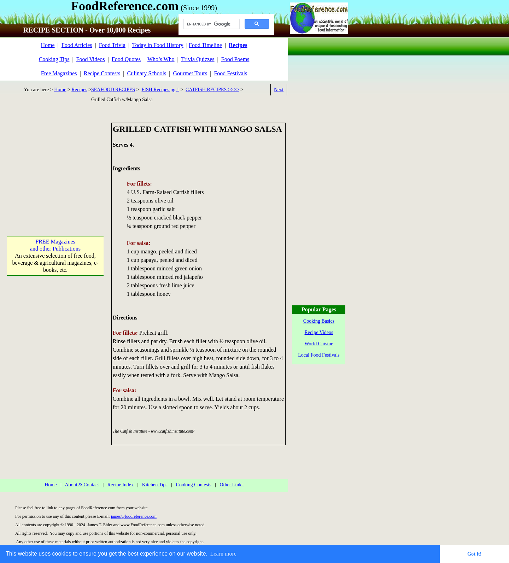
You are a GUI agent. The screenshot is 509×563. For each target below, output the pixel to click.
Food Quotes (126, 59)
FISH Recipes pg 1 (160, 89)
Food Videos (90, 59)
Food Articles (77, 45)
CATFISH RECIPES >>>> (212, 89)
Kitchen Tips (155, 484)
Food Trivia (112, 45)
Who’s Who (161, 59)
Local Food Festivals (318, 355)
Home (47, 45)
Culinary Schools (146, 73)
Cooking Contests (193, 484)
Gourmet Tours (190, 73)
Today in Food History (157, 45)
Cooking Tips (54, 59)
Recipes (79, 89)
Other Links (231, 484)
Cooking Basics (318, 321)
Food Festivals (230, 73)
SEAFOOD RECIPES (113, 89)
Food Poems (235, 59)
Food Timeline (205, 45)
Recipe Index (120, 484)
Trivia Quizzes (197, 59)
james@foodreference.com (134, 516)
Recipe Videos (319, 332)
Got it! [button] (474, 554)
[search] (211, 24)
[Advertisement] (55, 167)
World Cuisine (319, 343)
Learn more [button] (223, 554)
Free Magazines (59, 73)
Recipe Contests (102, 73)
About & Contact (82, 484)
